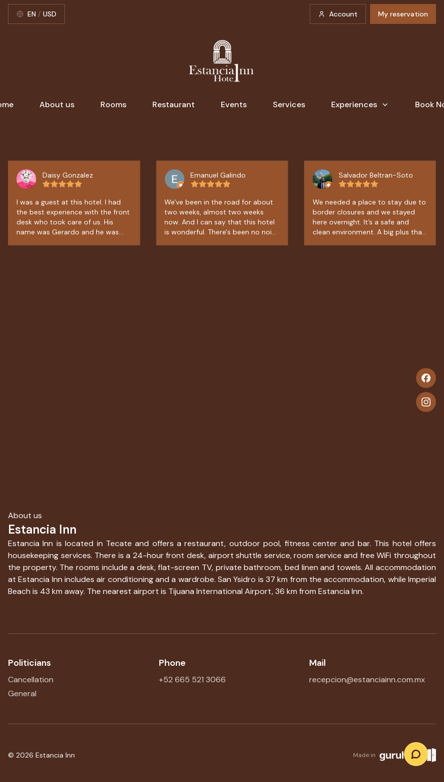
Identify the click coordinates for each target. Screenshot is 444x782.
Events (234, 104)
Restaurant (173, 104)
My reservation (403, 13)
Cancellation (30, 679)
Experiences (360, 104)
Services (289, 104)
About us (56, 104)
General (22, 693)
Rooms (113, 104)
